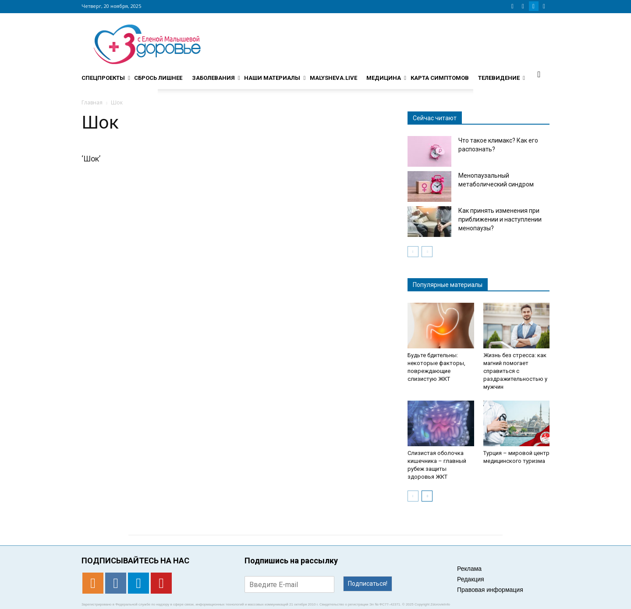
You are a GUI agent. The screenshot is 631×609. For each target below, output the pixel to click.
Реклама (469, 568)
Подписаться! (367, 583)
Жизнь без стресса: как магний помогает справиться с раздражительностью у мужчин (515, 371)
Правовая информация (490, 589)
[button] (538, 74)
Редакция (470, 579)
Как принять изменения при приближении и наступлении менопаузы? (500, 219)
